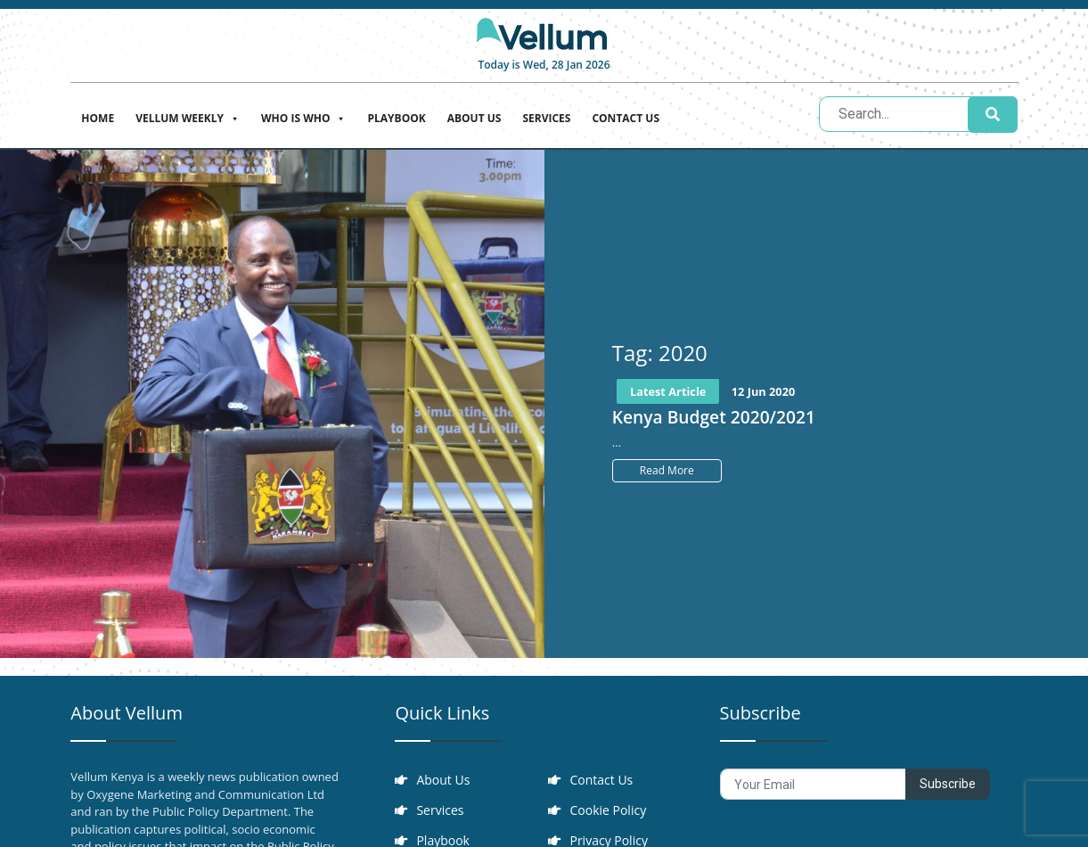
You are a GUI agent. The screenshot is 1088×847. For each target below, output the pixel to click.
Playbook (396, 118)
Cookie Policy (607, 810)
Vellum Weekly (187, 116)
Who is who (303, 116)
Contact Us (625, 118)
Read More (667, 470)
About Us (474, 118)
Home (97, 118)
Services (546, 118)
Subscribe (948, 784)
